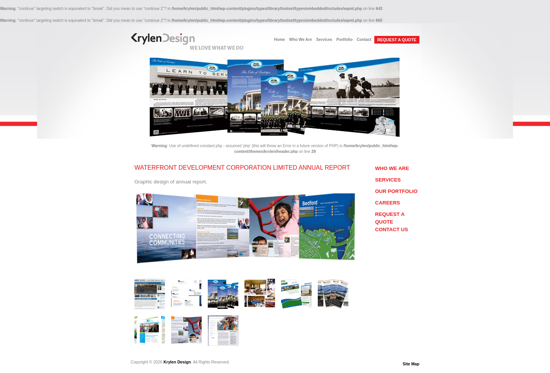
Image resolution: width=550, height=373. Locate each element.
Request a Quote (389, 218)
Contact (364, 39)
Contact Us (391, 229)
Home (279, 39)
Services (324, 39)
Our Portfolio (396, 191)
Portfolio (344, 39)
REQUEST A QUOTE (396, 39)
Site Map (411, 364)
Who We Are (300, 39)
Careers (387, 203)
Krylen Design (177, 362)
